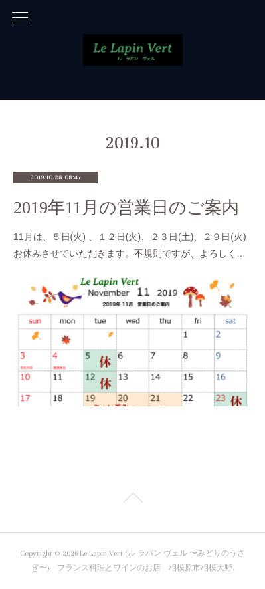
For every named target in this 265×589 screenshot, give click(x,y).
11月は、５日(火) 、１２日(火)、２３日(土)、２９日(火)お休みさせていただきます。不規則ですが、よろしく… (129, 245)
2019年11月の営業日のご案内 (126, 207)
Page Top (132, 500)
